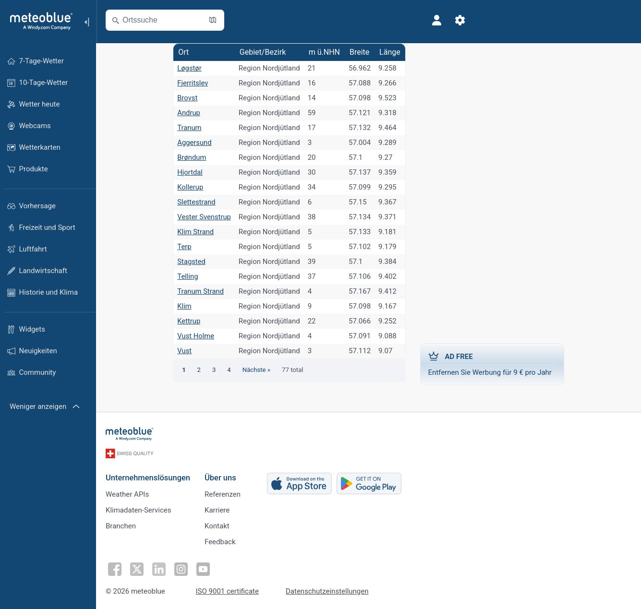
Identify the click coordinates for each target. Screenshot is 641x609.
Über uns (220, 477)
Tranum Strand (200, 291)
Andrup (188, 112)
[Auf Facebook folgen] (115, 569)
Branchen (121, 525)
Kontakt (217, 525)
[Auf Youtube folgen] (203, 569)
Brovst (187, 98)
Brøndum (191, 157)
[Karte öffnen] (212, 20)
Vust (184, 350)
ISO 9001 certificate (227, 591)
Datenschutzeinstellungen (327, 591)
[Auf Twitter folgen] (137, 569)
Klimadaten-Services (138, 509)
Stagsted (191, 261)
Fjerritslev (192, 83)
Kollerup (190, 187)
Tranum (189, 127)
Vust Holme (195, 336)
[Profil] (437, 20)
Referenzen (223, 494)
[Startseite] (38, 21)
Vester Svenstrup (204, 217)
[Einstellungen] (460, 20)
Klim (184, 306)
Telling (187, 276)
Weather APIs (127, 494)
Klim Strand (195, 231)
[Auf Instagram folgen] (181, 569)
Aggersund (194, 142)
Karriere (217, 509)
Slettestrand (196, 202)
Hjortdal (189, 172)
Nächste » (256, 369)
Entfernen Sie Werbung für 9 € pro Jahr (492, 364)
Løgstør (189, 68)
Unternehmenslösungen (148, 477)
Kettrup (188, 321)
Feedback (220, 541)
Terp (184, 246)
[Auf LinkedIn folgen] (159, 569)
